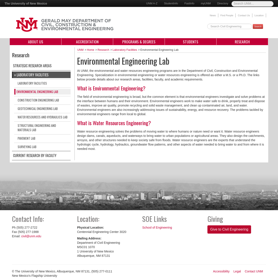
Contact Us (244, 15)
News (213, 15)
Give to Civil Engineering (229, 229)
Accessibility (221, 271)
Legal (237, 271)
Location (259, 15)
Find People (226, 15)
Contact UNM (254, 271)
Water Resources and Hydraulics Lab (43, 117)
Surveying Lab (27, 146)
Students (190, 41)
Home (90, 49)
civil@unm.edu (31, 236)
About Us (35, 41)
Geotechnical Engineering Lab (38, 108)
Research (242, 41)
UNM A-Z (151, 3)
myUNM (206, 3)
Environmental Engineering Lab (37, 91)
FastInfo (189, 3)
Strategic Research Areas (32, 65)
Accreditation (87, 41)
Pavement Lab (26, 138)
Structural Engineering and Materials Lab (37, 127)
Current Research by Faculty (34, 155)
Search (257, 26)
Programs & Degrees (139, 41)
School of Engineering (157, 227)
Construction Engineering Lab (38, 100)
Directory (222, 3)
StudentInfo (171, 3)
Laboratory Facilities (32, 74)
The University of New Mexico (26, 3)
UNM (80, 49)
